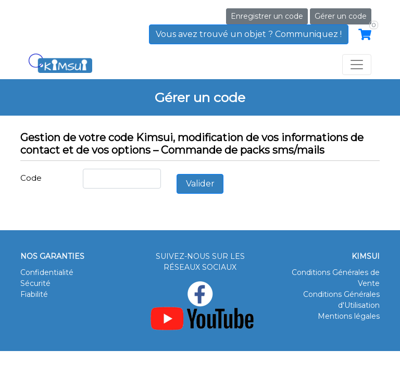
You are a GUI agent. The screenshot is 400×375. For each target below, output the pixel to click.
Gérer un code (341, 16)
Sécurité (35, 283)
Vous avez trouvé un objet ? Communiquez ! (249, 34)
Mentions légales (349, 316)
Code (31, 178)
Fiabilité (34, 294)
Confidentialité (46, 272)
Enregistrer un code (267, 16)
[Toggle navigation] (356, 64)
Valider (200, 184)
